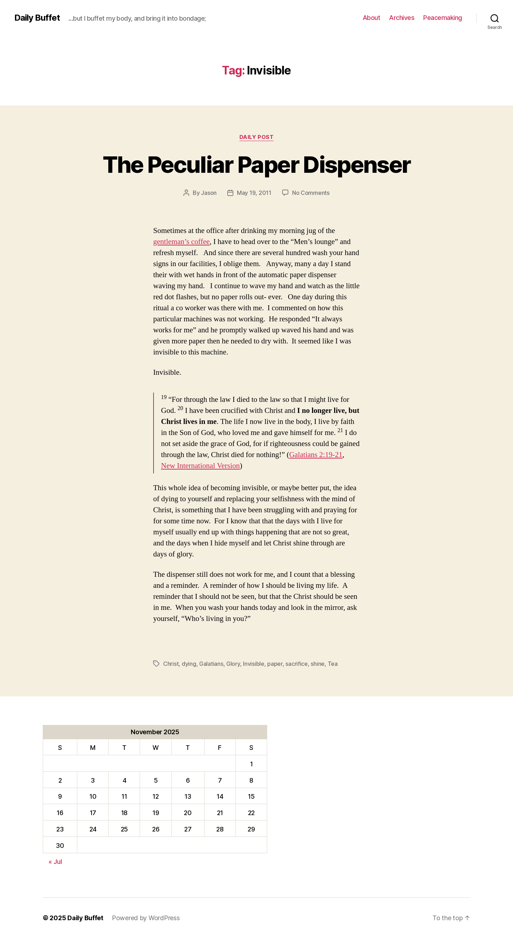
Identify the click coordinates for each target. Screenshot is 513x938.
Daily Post (256, 137)
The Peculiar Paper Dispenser (257, 164)
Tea (333, 663)
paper (275, 663)
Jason (209, 192)
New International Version (200, 466)
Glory (233, 663)
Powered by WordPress (146, 918)
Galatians (211, 663)
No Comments (311, 192)
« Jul (55, 861)
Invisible (253, 663)
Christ (170, 663)
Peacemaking (442, 17)
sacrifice (296, 663)
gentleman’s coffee (181, 242)
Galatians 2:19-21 (316, 455)
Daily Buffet (37, 18)
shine (318, 663)
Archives (401, 17)
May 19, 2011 (254, 192)
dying (189, 663)
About (371, 17)
